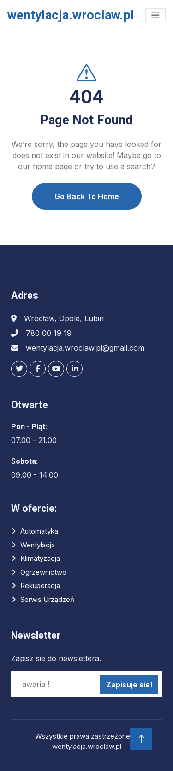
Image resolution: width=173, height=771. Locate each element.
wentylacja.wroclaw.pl (86, 746)
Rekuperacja (40, 585)
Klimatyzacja (40, 558)
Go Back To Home (86, 205)
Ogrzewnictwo (43, 572)
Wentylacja (37, 544)
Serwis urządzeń (47, 599)
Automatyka (39, 531)
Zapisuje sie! (129, 684)
